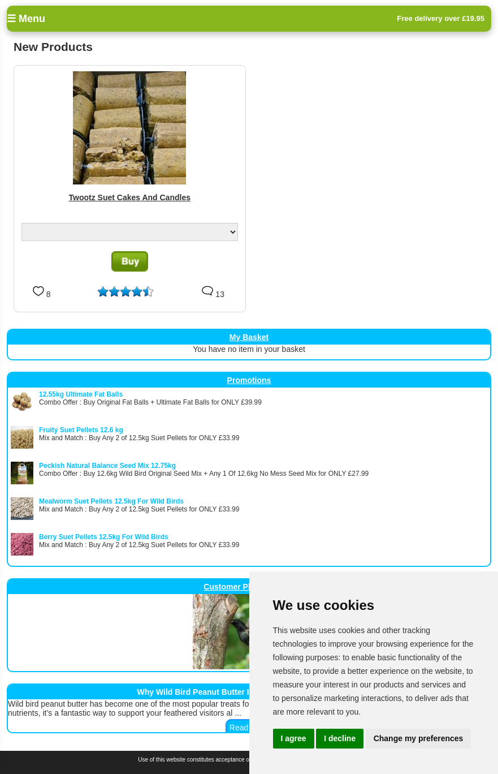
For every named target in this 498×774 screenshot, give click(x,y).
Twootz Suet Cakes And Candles (129, 197)
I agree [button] (293, 738)
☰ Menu (26, 18)
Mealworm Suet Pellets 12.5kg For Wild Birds (111, 501)
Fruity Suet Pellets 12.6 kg (81, 430)
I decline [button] (340, 738)
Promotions (249, 380)
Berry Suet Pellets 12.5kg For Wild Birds (103, 537)
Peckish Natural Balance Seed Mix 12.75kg (107, 466)
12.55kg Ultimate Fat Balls (81, 394)
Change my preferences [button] (419, 738)
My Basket (249, 337)
